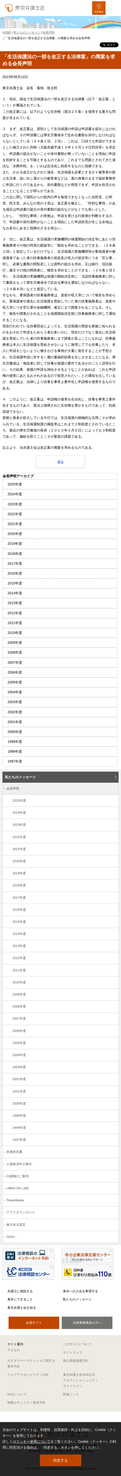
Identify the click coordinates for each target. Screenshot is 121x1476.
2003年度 (15, 702)
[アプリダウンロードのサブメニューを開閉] (112, 1213)
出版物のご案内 (17, 1176)
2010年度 (15, 633)
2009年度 (15, 643)
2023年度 (15, 504)
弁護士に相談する (20, 1291)
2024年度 (15, 494)
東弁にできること (20, 1299)
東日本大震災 (15, 1225)
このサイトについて (77, 1344)
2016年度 (15, 573)
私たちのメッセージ (20, 777)
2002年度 (15, 712)
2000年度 (15, 732)
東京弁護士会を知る (21, 1308)
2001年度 (15, 722)
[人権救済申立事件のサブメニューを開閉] (112, 1164)
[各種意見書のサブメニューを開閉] (112, 1152)
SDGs (10, 1237)
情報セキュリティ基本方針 (26, 1402)
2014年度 (15, 593)
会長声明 (12, 788)
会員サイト (34, 1323)
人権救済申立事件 (19, 1164)
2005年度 (15, 682)
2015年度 (15, 583)
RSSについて (17, 1394)
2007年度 (15, 662)
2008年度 (15, 652)
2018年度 (15, 554)
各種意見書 (14, 1152)
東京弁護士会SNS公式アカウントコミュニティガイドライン (80, 1380)
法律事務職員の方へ (87, 1323)
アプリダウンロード (20, 1212)
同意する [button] (60, 1460)
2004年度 (15, 692)
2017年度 (15, 563)
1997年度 (15, 761)
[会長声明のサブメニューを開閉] (112, 789)
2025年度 (15, 484)
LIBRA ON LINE (17, 1188)
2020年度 (15, 534)
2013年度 (15, 603)
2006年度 (15, 672)
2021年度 (15, 524)
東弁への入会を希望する (80, 1291)
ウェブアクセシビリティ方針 (28, 1374)
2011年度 (15, 623)
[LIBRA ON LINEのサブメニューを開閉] (112, 1188)
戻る (60, 462)
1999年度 (15, 742)
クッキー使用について (33, 1441)
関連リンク (71, 1394)
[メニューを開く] (113, 8)
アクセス (13, 1350)
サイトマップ (72, 1352)
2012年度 (15, 613)
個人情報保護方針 (75, 1360)
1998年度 (15, 751)
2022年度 (15, 514)
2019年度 (15, 544)
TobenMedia (15, 1200)
